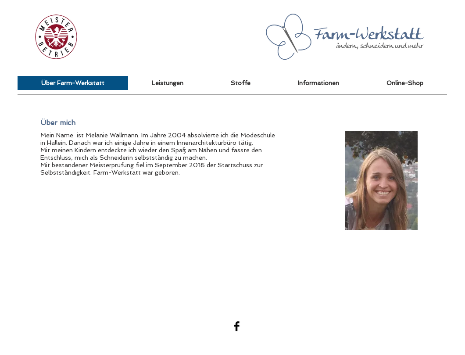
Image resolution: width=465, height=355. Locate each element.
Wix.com (425, 326)
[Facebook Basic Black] (237, 326)
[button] (405, 83)
